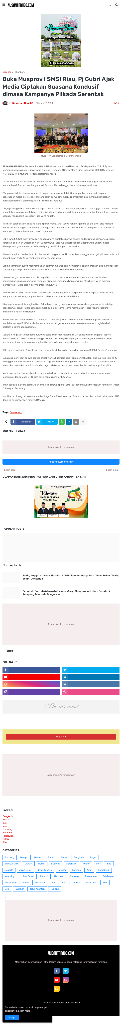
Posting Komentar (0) (61, 461)
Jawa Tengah (44, 870)
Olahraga (74, 876)
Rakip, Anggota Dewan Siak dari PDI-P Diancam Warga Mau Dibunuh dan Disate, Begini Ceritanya (70, 577)
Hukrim (6, 819)
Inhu (4, 826)
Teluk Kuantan (37, 888)
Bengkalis (7, 816)
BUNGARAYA (11, 863)
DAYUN (28, 863)
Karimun (76, 870)
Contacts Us (11, 565)
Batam (51, 857)
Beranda (6, 72)
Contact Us (66, 1009)
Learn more (24, 1010)
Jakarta (9, 870)
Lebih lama (112, 470)
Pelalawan (7, 835)
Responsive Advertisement (61, 447)
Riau (53, 882)
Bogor (93, 857)
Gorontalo (71, 863)
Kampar (62, 870)
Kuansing (7, 829)
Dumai (41, 863)
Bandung (9, 857)
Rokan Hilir (91, 882)
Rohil (64, 882)
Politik (5, 839)
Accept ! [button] (12, 1017)
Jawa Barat (25, 870)
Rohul (76, 882)
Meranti (44, 876)
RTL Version (81, 1009)
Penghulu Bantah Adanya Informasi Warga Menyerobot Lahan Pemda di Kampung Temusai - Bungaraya (66, 593)
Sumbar (19, 888)
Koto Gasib (103, 870)
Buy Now (61, 736)
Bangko (24, 857)
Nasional (58, 876)
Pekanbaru (19, 72)
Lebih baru (9, 470)
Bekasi (64, 857)
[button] (4, 5)
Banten (38, 857)
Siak (4, 842)
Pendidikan (10, 882)
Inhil (4, 823)
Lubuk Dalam (27, 876)
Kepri (89, 870)
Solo (7, 888)
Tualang (55, 888)
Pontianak (40, 882)
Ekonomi (55, 863)
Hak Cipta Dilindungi (69, 1002)
